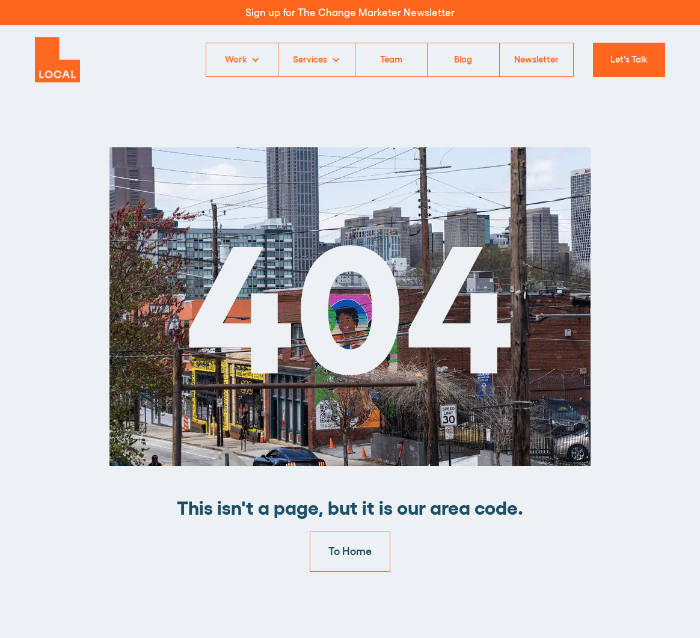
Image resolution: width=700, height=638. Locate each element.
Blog (463, 59)
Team (391, 59)
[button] (242, 60)
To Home (350, 550)
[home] (57, 59)
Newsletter (536, 59)
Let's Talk (629, 59)
